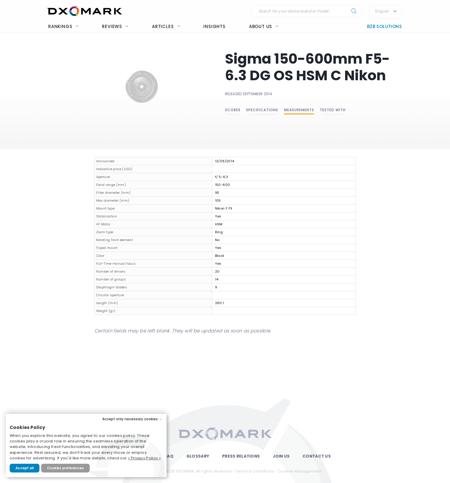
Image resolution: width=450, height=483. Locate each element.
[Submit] (354, 11)
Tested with (333, 109)
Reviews (115, 26)
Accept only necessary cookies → (132, 419)
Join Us (281, 456)
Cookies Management (299, 471)
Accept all (24, 468)
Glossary (197, 456)
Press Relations (241, 456)
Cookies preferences (65, 468)
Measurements (299, 109)
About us (263, 26)
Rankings (63, 26)
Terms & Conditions (254, 471)
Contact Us (316, 456)
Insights (214, 26)
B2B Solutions (384, 26)
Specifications (262, 109)
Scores (232, 109)
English (382, 11)
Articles (166, 26)
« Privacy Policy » (144, 458)
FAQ (169, 456)
